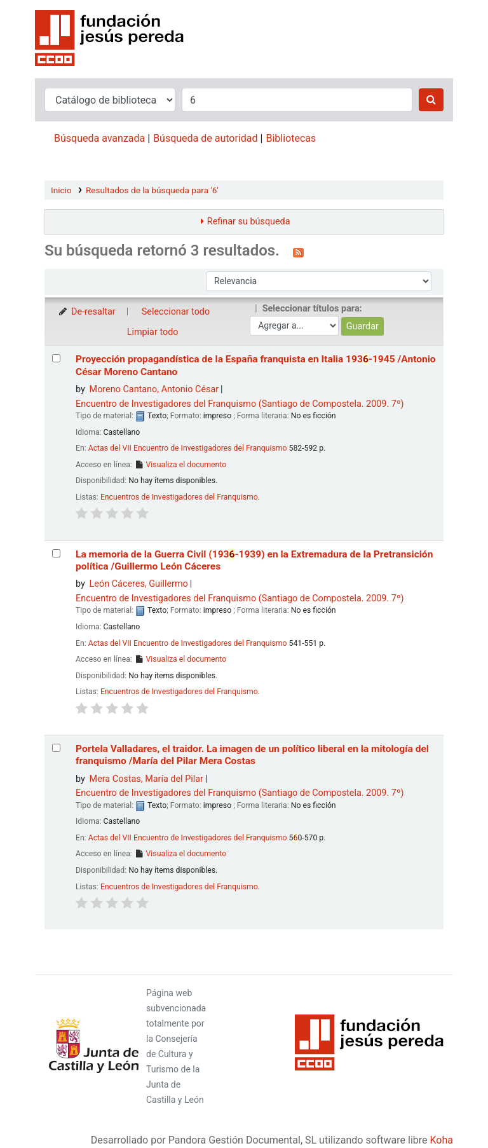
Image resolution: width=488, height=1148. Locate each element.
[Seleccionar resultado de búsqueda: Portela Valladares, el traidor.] (56, 748)
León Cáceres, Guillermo (139, 583)
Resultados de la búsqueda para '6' (152, 190)
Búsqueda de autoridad (205, 138)
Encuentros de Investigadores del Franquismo (179, 497)
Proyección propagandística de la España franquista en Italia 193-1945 (256, 365)
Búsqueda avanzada (99, 138)
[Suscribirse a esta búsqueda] (298, 252)
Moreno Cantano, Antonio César (154, 389)
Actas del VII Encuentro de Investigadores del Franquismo (187, 448)
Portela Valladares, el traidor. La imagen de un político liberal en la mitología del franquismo (252, 755)
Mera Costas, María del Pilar (146, 779)
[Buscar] (431, 99)
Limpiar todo (153, 332)
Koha (441, 1140)
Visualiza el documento (180, 464)
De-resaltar (86, 311)
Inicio (61, 190)
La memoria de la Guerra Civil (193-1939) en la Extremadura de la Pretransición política (254, 560)
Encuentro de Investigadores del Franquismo (239, 404)
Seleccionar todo (176, 311)
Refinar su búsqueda (248, 221)
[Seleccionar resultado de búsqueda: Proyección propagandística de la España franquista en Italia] (56, 358)
